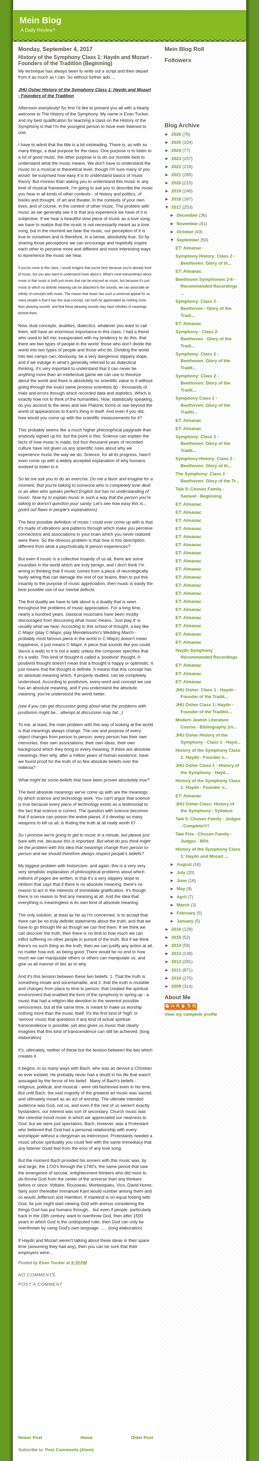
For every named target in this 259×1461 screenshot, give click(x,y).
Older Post (142, 1437)
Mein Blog (40, 20)
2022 (176, 166)
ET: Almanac (188, 247)
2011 (176, 970)
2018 (176, 199)
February (187, 912)
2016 (176, 929)
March (184, 904)
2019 (176, 190)
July (182, 872)
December (188, 215)
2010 (176, 978)
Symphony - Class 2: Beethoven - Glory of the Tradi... (203, 338)
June (182, 880)
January (186, 921)
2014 (176, 945)
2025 (176, 142)
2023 (176, 158)
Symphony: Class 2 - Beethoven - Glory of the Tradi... (203, 308)
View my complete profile (191, 1014)
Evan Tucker (184, 1006)
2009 (176, 986)
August (185, 864)
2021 (176, 174)
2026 (176, 134)
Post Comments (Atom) (69, 1449)
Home (86, 1437)
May (181, 888)
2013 (176, 953)
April (182, 896)
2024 (176, 150)
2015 (176, 937)
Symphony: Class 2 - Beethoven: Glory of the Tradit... (202, 361)
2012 (176, 961)
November (188, 223)
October (186, 231)
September (189, 239)
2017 (176, 207)
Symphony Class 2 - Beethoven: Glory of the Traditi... (202, 405)
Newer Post (30, 1437)
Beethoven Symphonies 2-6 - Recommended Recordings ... (206, 286)
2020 (176, 182)
